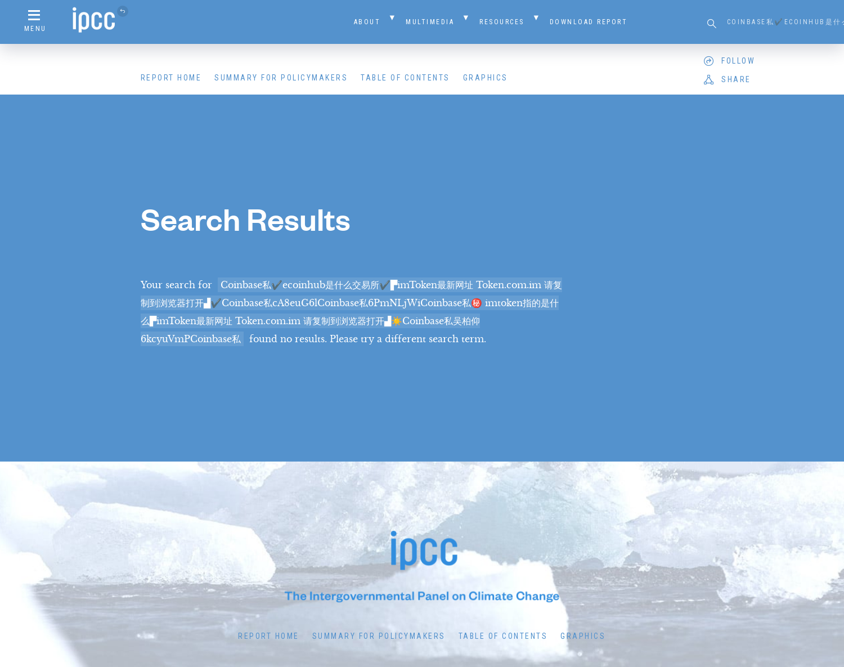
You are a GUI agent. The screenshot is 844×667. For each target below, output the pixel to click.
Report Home (171, 77)
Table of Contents (405, 77)
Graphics (485, 77)
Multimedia (430, 22)
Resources (501, 22)
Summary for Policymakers (281, 77)
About (367, 22)
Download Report (589, 22)
